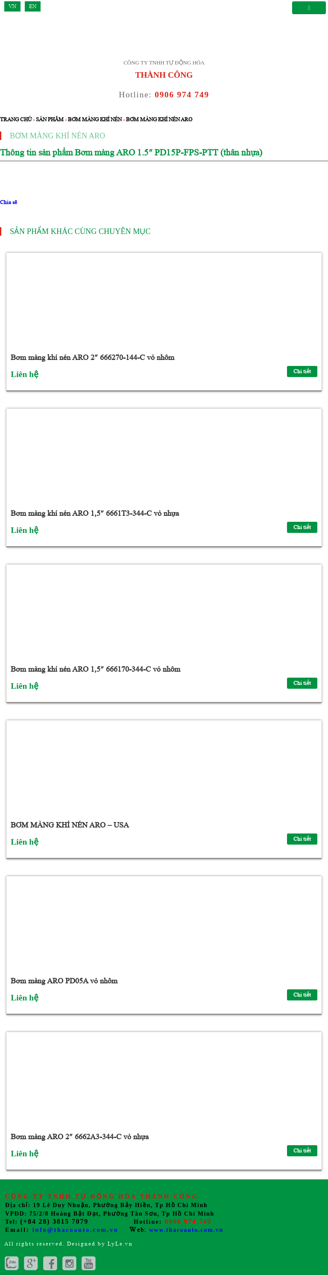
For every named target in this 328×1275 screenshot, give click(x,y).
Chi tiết (302, 371)
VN (12, 6)
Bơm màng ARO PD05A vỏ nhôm (64, 981)
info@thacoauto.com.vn (75, 1230)
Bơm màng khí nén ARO (159, 119)
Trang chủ (16, 119)
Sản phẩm (50, 119)
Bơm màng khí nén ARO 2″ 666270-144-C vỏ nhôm (92, 357)
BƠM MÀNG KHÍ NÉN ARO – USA (70, 825)
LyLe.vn (120, 1243)
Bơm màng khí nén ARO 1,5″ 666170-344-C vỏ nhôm (95, 669)
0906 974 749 (182, 94)
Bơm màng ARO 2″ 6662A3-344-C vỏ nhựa (80, 1136)
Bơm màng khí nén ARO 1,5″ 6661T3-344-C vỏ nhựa (95, 513)
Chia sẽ (8, 202)
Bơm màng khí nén (95, 119)
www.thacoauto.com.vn (186, 1230)
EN (32, 6)
